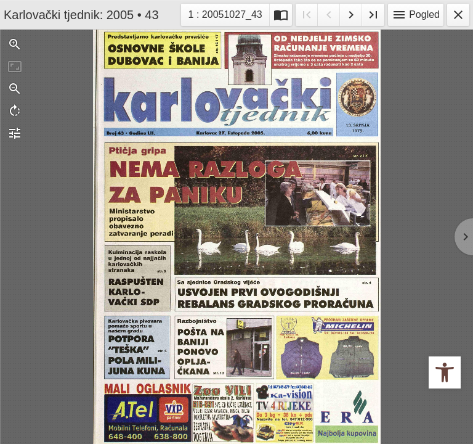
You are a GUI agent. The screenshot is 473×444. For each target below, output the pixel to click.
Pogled (416, 14)
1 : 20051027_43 (226, 13)
